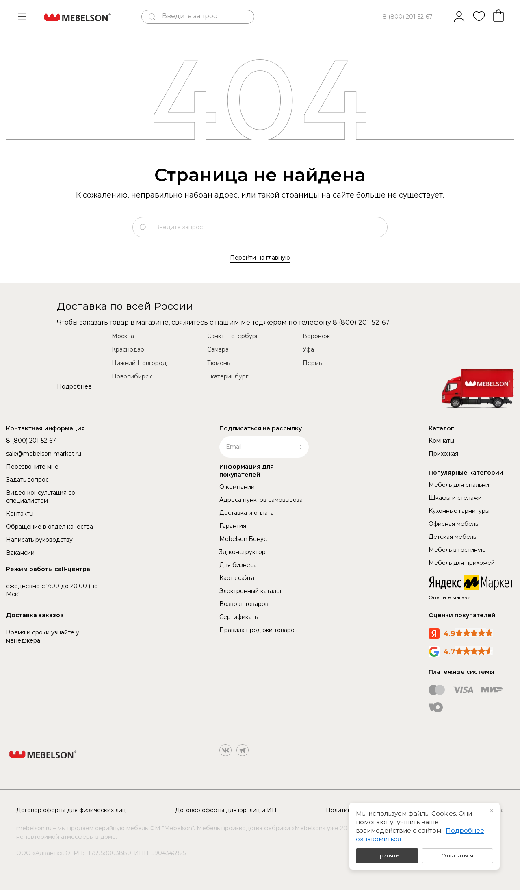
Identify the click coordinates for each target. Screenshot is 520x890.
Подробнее (74, 386)
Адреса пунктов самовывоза (261, 500)
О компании (237, 487)
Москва (123, 336)
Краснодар (128, 349)
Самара (218, 349)
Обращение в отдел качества (49, 526)
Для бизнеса (238, 565)
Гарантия (232, 526)
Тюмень (218, 363)
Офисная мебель (453, 523)
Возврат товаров (244, 604)
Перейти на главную (260, 257)
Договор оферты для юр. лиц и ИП (226, 810)
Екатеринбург (227, 376)
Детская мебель (452, 537)
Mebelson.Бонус (243, 539)
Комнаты (441, 440)
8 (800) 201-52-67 (408, 16)
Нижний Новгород (139, 363)
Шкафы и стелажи (455, 497)
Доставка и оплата (246, 513)
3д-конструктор (242, 552)
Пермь (312, 363)
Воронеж (316, 336)
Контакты (20, 513)
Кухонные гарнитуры (459, 510)
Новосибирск (132, 376)
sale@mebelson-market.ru (43, 453)
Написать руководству (39, 539)
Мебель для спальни (459, 484)
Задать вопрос (27, 479)
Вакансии (20, 552)
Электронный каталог (250, 591)
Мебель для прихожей (462, 563)
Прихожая (443, 453)
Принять (387, 855)
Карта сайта (236, 578)
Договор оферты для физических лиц (71, 810)
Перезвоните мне (32, 466)
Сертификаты (239, 617)
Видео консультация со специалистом (40, 496)
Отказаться (457, 855)
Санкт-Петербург (232, 336)
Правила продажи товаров (258, 630)
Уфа (308, 349)
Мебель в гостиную (457, 550)
